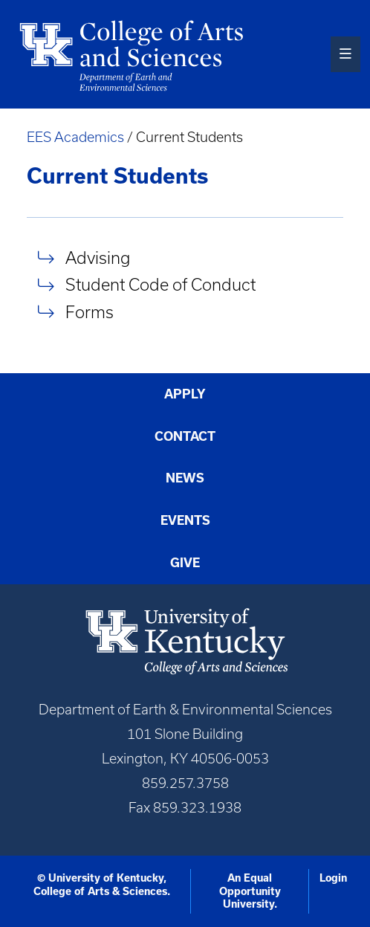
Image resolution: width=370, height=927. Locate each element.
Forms (89, 312)
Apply (185, 394)
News (185, 478)
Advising (97, 257)
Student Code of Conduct (160, 285)
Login (333, 878)
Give (185, 562)
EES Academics (75, 137)
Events (185, 520)
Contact (185, 436)
